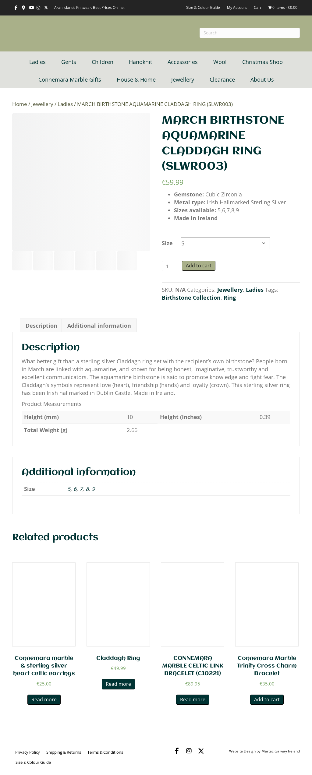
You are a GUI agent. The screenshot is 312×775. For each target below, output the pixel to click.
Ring (230, 297)
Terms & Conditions (105, 752)
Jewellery (182, 79)
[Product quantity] (169, 266)
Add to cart (198, 265)
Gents (68, 61)
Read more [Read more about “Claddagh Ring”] (118, 684)
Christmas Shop (262, 61)
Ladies (37, 61)
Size (167, 243)
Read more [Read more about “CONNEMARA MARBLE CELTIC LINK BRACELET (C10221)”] (192, 699)
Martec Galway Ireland (280, 751)
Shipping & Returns (63, 752)
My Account (237, 7)
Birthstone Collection (191, 297)
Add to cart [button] (267, 699)
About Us (262, 79)
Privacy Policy (27, 752)
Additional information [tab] (99, 325)
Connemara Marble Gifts (69, 79)
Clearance (222, 79)
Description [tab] (41, 325)
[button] (176, 751)
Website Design (242, 751)
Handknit (140, 61)
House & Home (136, 79)
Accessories (183, 61)
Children (102, 61)
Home (19, 103)
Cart (257, 7)
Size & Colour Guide (203, 7)
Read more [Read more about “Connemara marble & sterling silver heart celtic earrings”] (44, 699)
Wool (220, 61)
